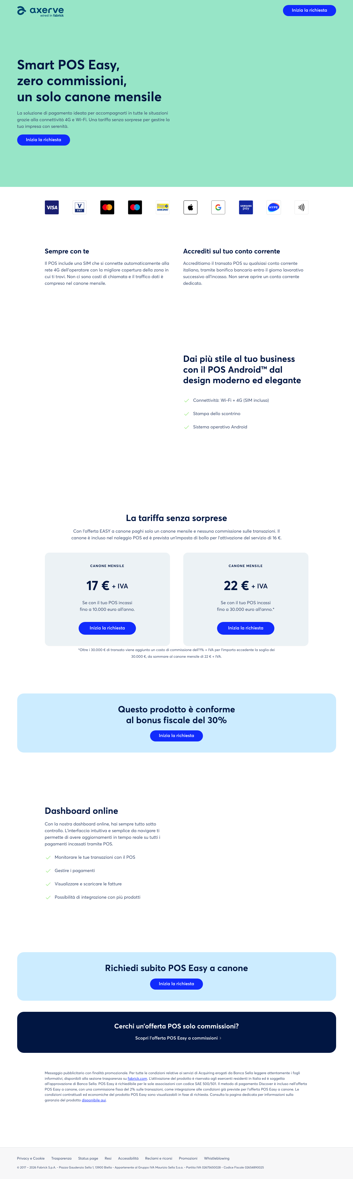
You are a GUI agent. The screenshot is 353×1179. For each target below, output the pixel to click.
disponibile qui (94, 1100)
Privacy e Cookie (31, 1158)
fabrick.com (137, 1079)
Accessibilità (128, 1158)
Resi (108, 1158)
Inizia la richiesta (309, 10)
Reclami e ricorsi (158, 1158)
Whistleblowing (217, 1158)
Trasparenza (61, 1158)
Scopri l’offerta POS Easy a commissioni (176, 1038)
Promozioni (188, 1158)
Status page (88, 1158)
